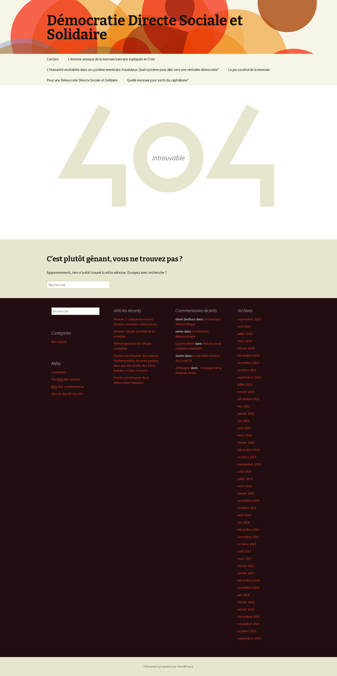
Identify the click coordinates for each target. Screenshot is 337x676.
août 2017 (244, 551)
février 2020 (246, 442)
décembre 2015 (249, 616)
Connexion (58, 372)
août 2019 (244, 471)
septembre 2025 (249, 319)
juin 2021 (243, 421)
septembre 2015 (249, 638)
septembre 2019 (249, 464)
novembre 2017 (248, 537)
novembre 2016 (248, 587)
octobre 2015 (247, 631)
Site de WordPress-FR (66, 394)
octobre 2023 (247, 370)
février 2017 (246, 566)
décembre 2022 (249, 399)
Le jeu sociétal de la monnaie (249, 69)
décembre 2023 (249, 355)
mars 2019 (245, 486)
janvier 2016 (246, 609)
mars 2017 (245, 558)
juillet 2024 (245, 334)
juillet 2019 (245, 479)
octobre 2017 (247, 544)
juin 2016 (243, 595)
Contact (53, 59)
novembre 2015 (248, 624)
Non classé (59, 342)
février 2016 (246, 602)
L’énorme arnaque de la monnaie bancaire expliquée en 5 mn (111, 59)
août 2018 (244, 515)
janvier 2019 (246, 493)
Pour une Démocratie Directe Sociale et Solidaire (82, 80)
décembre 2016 (249, 580)
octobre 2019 (247, 457)
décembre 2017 (249, 529)
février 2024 (246, 348)
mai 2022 (244, 406)
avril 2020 (244, 428)
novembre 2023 (248, 363)
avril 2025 (244, 326)
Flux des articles (66, 379)
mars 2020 (245, 435)
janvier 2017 (246, 573)
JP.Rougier (183, 368)
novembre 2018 (248, 500)
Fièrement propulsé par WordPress (168, 666)
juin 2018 (243, 522)
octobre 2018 (247, 508)
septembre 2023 (249, 377)
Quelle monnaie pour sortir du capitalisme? (158, 80)
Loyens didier (185, 343)
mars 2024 (245, 341)
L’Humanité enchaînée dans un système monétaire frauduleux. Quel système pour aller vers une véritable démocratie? (133, 69)
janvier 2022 (246, 413)
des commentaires (67, 386)
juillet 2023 (245, 384)
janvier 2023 (246, 392)
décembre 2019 (249, 450)
